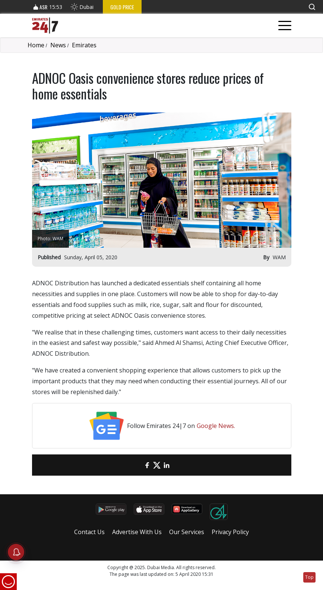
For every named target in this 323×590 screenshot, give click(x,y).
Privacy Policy (230, 532)
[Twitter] (157, 465)
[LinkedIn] (166, 465)
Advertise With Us (137, 532)
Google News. (216, 426)
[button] (312, 7)
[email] (137, 465)
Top (309, 577)
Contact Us (89, 532)
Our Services (186, 532)
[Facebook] (147, 465)
